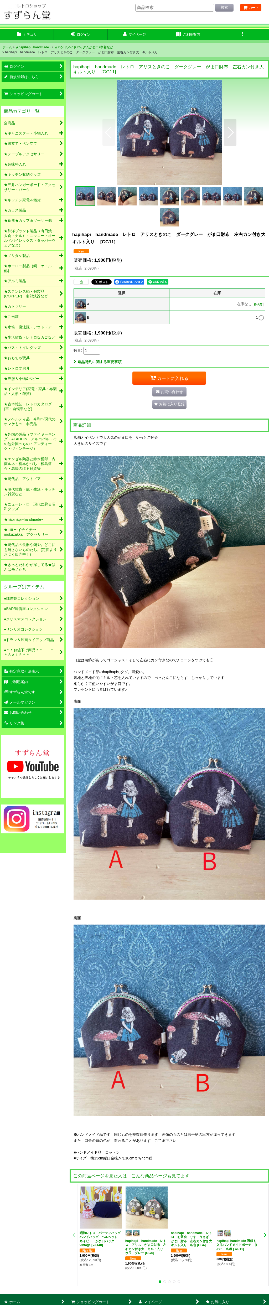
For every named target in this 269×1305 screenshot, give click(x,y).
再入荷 (258, 304)
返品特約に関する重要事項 (98, 362)
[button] (242, 34)
